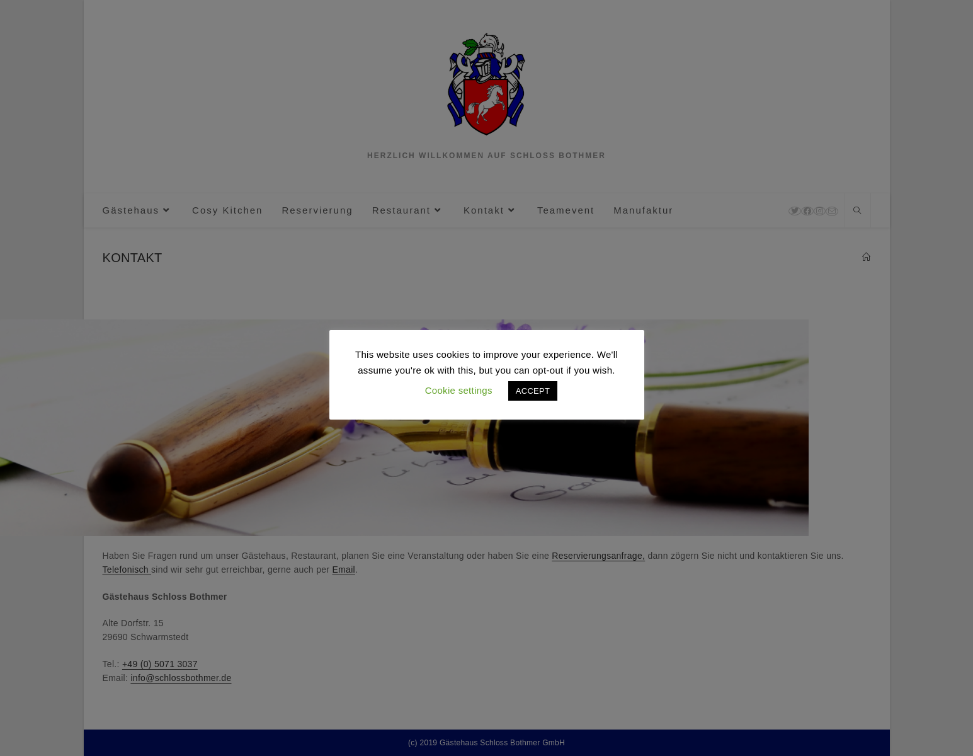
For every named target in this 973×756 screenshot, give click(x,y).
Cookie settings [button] (458, 390)
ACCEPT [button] (533, 391)
